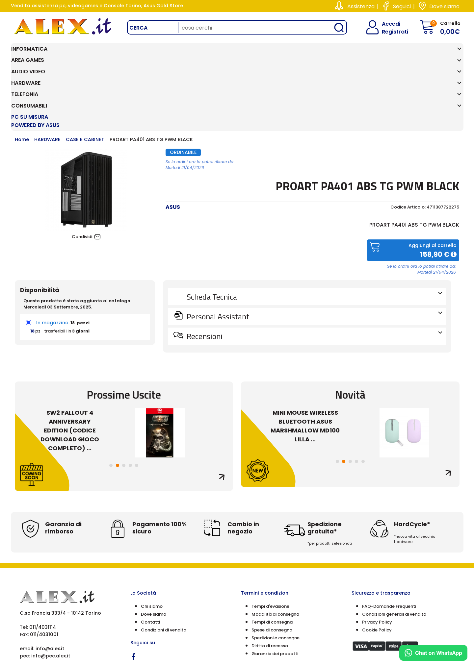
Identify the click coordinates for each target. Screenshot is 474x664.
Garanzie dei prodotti (274, 585)
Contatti (150, 554)
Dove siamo (444, 6)
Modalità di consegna (275, 546)
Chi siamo (152, 538)
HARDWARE (47, 71)
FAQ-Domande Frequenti (389, 538)
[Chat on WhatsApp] (433, 653)
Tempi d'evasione (270, 538)
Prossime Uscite (124, 326)
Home (22, 71)
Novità (350, 326)
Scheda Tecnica (314, 228)
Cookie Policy (377, 562)
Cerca (138, 28)
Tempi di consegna (272, 554)
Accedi (387, 24)
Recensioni (314, 268)
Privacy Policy (377, 554)
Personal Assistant (314, 248)
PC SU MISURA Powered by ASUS (424, 53)
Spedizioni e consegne (275, 570)
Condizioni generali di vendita (394, 546)
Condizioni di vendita (163, 562)
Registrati (389, 32)
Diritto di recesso (269, 578)
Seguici (402, 6)
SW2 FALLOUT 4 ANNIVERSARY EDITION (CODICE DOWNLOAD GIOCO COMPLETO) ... (69, 362)
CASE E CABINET (85, 71)
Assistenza (361, 6)
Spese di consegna (271, 562)
